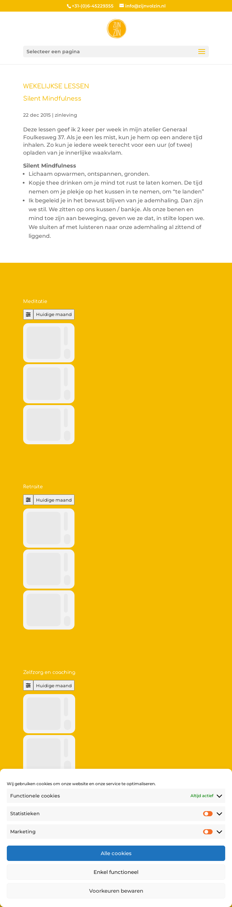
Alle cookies (116, 853)
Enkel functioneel (116, 872)
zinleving (66, 115)
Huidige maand (54, 314)
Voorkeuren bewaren (116, 891)
